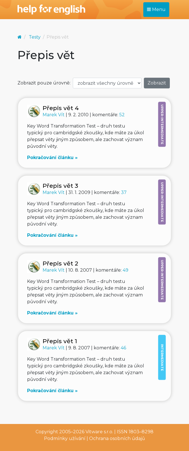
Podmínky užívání (64, 438)
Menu (156, 9)
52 (122, 114)
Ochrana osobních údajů (117, 438)
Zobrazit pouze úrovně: (44, 83)
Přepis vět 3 (60, 185)
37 (124, 192)
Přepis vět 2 (60, 263)
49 (125, 270)
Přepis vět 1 (60, 341)
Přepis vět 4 (61, 107)
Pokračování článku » (52, 157)
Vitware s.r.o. (99, 431)
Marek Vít (54, 114)
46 (123, 347)
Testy (35, 37)
